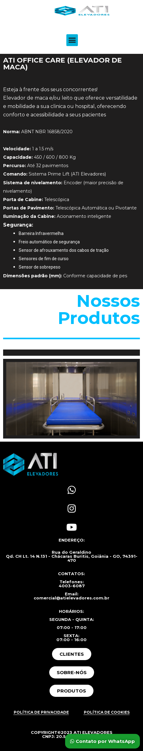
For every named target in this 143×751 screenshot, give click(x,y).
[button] (72, 40)
